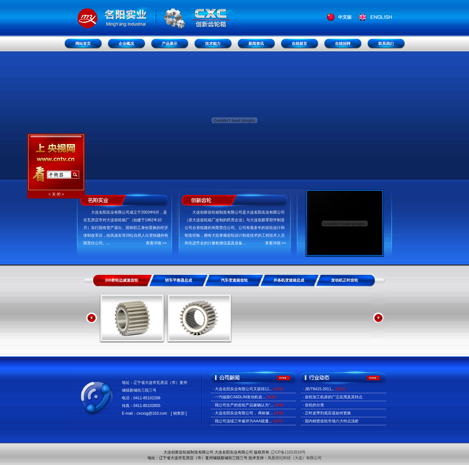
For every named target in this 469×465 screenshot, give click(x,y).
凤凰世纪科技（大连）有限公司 (295, 458)
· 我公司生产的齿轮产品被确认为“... (248, 405)
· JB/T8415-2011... (324, 389)
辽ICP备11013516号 (288, 452)
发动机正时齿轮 (344, 280)
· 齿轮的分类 (313, 405)
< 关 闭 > (55, 193)
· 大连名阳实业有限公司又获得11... (248, 389)
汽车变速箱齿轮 (234, 280)
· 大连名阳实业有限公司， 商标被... (248, 413)
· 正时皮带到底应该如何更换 (327, 413)
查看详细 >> (156, 243)
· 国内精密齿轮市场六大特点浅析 (331, 421)
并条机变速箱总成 (288, 280)
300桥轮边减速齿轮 (121, 280)
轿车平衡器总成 (178, 280)
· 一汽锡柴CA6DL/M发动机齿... (244, 397)
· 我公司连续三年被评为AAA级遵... (248, 421)
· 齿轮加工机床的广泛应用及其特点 (333, 397)
